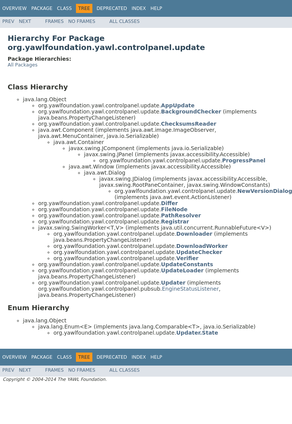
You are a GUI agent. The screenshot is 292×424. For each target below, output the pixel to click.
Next (25, 21)
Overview (14, 8)
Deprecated (112, 8)
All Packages (22, 65)
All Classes (125, 21)
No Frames (81, 21)
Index (139, 8)
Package (41, 8)
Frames (54, 21)
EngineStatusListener (190, 289)
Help (156, 8)
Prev (8, 21)
